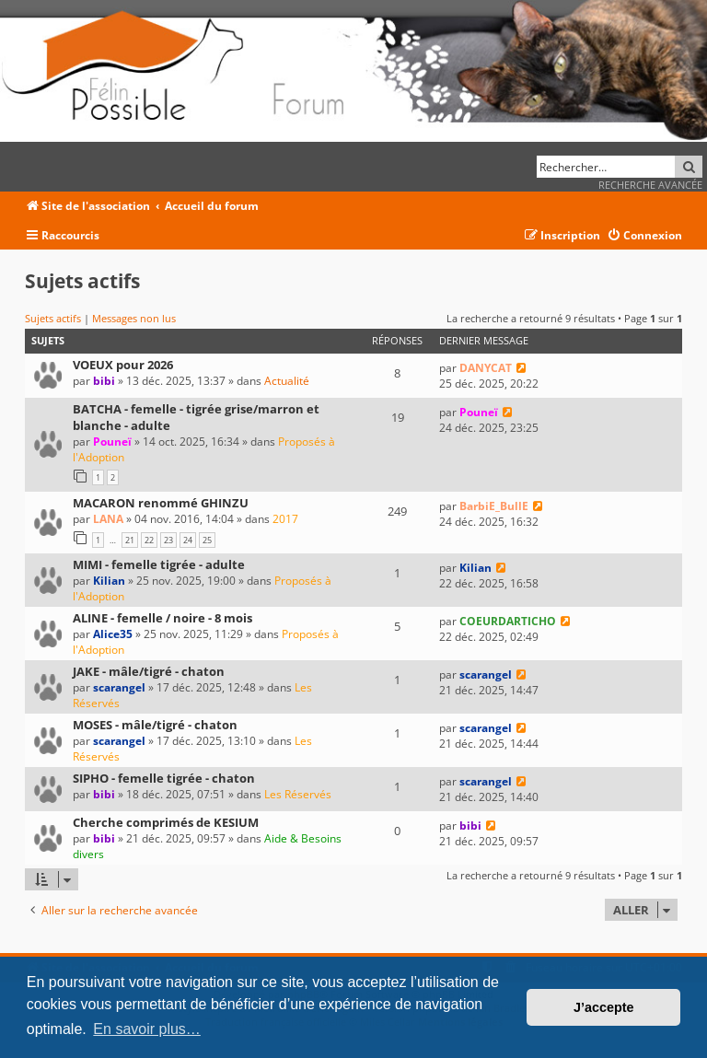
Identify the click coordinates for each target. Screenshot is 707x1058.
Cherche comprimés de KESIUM (166, 822)
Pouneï (112, 441)
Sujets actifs (53, 318)
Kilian (109, 580)
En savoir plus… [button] (147, 1029)
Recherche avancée (650, 185)
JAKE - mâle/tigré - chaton (149, 671)
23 (168, 540)
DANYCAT (485, 368)
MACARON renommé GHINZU (161, 502)
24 (187, 540)
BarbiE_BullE (493, 506)
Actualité (286, 381)
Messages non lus (134, 318)
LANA (108, 519)
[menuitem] (644, 236)
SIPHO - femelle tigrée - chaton (164, 778)
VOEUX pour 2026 (123, 364)
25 (207, 540)
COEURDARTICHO (507, 621)
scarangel (119, 687)
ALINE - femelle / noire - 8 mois (162, 618)
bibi (104, 381)
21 (129, 540)
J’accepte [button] (604, 1007)
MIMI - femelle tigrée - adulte (159, 564)
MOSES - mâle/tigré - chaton (155, 724)
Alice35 (113, 634)
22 (149, 540)
